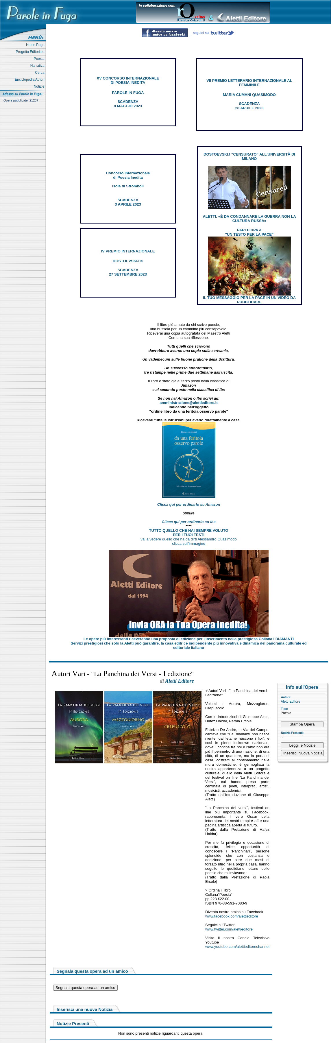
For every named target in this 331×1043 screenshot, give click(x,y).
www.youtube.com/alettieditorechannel (237, 946)
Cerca (40, 73)
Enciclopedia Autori (30, 79)
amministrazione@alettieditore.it (189, 402)
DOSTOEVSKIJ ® (128, 261)
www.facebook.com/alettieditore (231, 916)
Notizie (40, 86)
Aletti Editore (290, 701)
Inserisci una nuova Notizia (84, 1009)
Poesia (40, 59)
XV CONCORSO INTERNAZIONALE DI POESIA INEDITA (128, 80)
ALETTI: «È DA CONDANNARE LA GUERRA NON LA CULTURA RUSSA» (249, 218)
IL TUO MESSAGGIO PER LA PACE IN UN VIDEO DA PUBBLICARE (249, 300)
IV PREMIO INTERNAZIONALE (128, 251)
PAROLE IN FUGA (128, 93)
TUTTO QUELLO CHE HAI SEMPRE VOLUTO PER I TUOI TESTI (188, 532)
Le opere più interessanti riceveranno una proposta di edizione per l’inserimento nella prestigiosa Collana (189, 639)
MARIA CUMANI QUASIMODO (249, 95)
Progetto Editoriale (31, 52)
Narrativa (38, 66)
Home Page (36, 45)
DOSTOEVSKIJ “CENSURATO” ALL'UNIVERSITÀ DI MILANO (249, 156)
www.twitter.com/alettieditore (229, 929)
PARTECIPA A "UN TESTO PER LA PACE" (249, 232)
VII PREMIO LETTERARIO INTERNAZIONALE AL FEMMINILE (249, 82)
